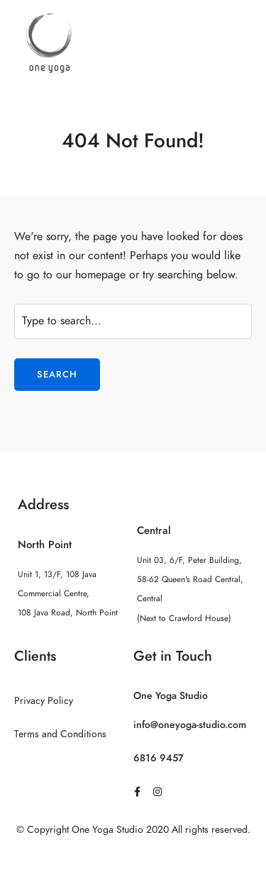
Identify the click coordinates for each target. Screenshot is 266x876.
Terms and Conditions (60, 734)
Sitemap (133, 857)
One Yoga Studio (170, 695)
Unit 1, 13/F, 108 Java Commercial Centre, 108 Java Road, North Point (68, 593)
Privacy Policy (43, 700)
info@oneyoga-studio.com (189, 725)
